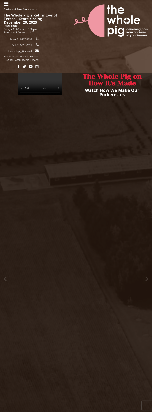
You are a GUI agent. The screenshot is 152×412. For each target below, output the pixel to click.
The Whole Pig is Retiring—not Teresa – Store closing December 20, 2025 (30, 18)
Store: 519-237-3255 (24, 39)
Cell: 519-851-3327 (25, 45)
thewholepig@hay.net (23, 51)
